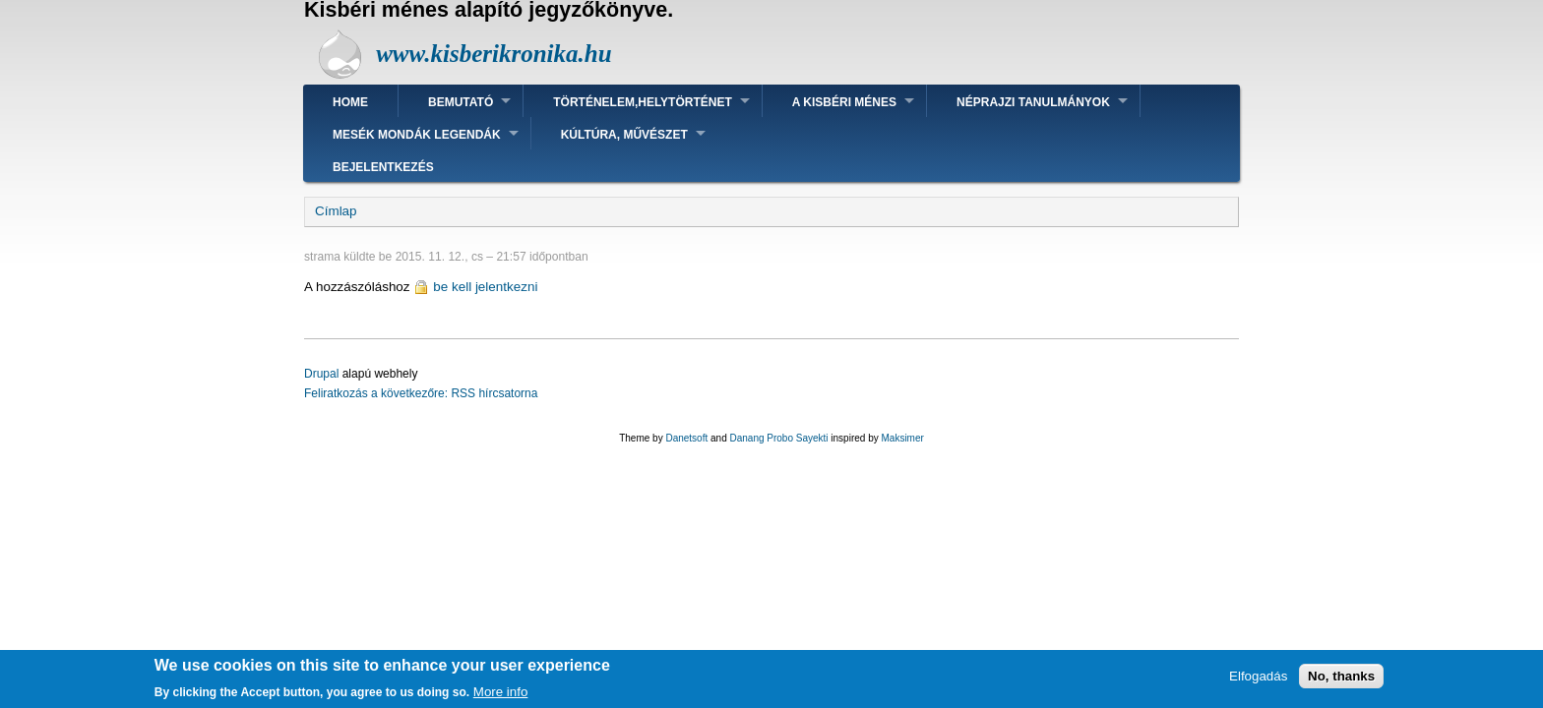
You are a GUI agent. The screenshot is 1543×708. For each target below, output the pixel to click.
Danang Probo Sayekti (778, 438)
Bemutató (460, 102)
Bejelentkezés (383, 167)
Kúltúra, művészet (624, 135)
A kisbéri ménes (844, 102)
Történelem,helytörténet (642, 102)
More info (500, 696)
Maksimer (902, 438)
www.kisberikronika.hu (493, 53)
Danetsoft (686, 438)
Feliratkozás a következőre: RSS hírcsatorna (420, 393)
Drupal (321, 374)
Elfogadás (1258, 681)
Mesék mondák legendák (417, 135)
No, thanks (1341, 681)
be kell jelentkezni (485, 286)
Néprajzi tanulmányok (1033, 102)
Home (350, 102)
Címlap (336, 211)
